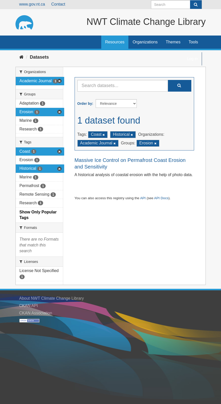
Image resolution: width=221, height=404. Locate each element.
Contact (58, 4)
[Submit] (196, 4)
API (143, 198)
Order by (84, 104)
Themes (173, 42)
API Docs (161, 198)
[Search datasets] (176, 4)
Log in (192, 59)
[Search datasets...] (122, 86)
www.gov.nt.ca (32, 4)
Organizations (145, 42)
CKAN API (28, 306)
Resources (114, 42)
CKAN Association (35, 313)
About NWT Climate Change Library (51, 298)
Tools (193, 42)
